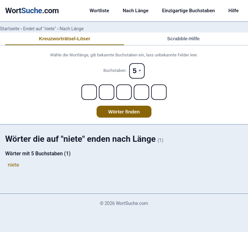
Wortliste (99, 11)
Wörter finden (124, 111)
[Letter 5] (159, 92)
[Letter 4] (141, 92)
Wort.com (32, 10)
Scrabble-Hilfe (183, 38)
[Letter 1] (89, 92)
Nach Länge (136, 11)
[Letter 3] (124, 92)
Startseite (9, 28)
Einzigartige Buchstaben (188, 11)
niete (13, 165)
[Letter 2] (106, 92)
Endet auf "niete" (39, 28)
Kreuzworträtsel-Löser (64, 38)
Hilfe (233, 11)
